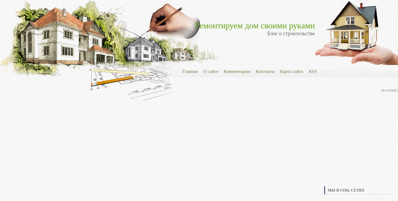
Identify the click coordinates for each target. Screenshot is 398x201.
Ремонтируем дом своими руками (255, 25)
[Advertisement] (358, 146)
